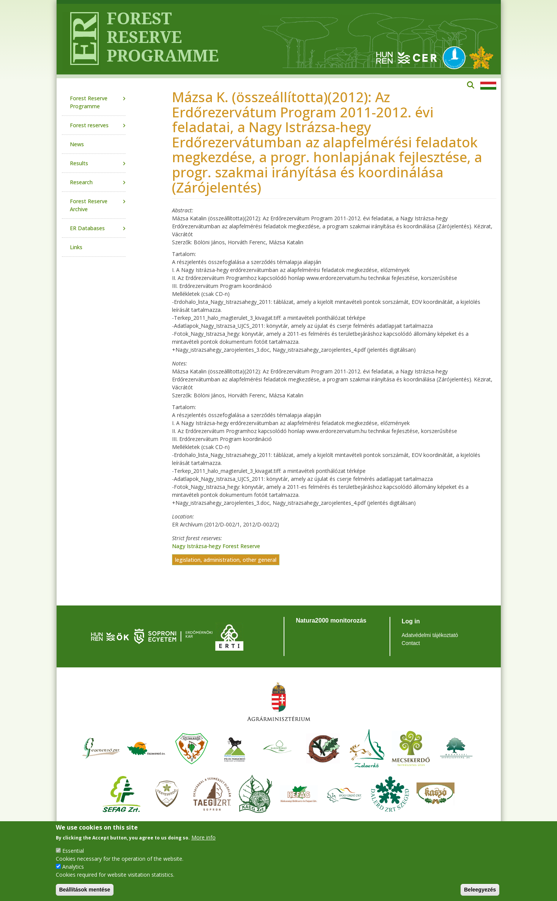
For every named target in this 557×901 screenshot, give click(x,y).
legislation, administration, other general (225, 559)
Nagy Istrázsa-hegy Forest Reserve (216, 546)
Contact (411, 643)
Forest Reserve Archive (88, 205)
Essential (73, 850)
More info (203, 837)
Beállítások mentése (84, 890)
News (77, 144)
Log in (411, 621)
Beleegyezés (480, 890)
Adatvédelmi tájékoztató (430, 635)
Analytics (73, 866)
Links (76, 247)
